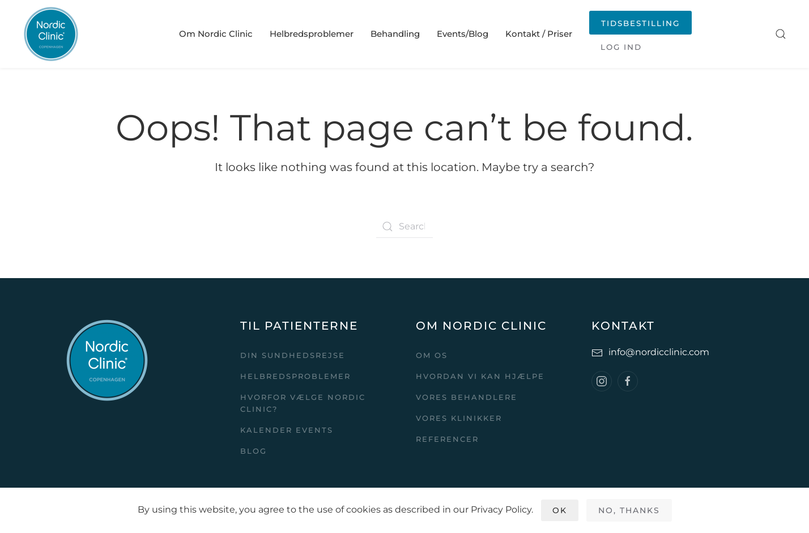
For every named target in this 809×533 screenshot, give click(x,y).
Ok (559, 510)
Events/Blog (462, 33)
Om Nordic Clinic (216, 33)
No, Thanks (629, 510)
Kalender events (286, 429)
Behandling (395, 33)
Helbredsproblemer (312, 33)
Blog (253, 450)
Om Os (432, 355)
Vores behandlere (466, 397)
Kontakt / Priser (538, 33)
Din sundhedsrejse (292, 355)
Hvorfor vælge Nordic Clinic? (302, 403)
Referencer (447, 439)
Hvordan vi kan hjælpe (480, 376)
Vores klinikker (459, 418)
